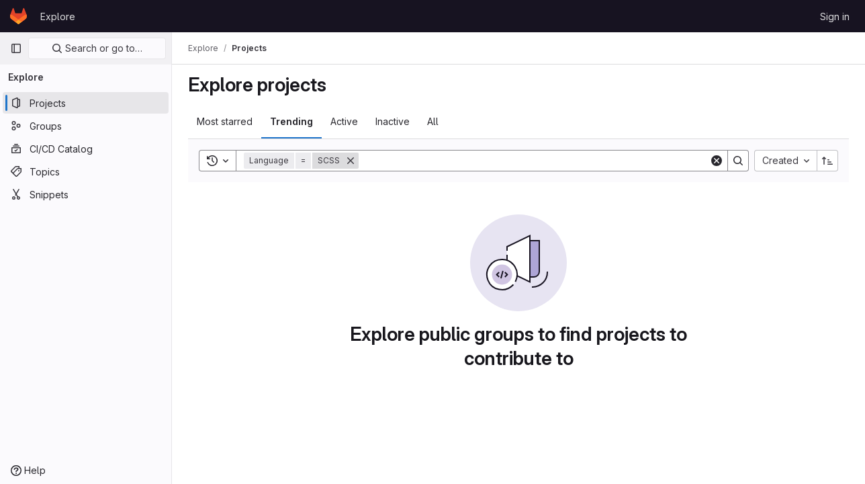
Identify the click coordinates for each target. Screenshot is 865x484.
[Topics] (86, 171)
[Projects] (86, 103)
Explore (57, 16)
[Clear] (717, 161)
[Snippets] (86, 194)
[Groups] (86, 125)
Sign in (835, 16)
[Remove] (351, 161)
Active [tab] (344, 121)
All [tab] (433, 121)
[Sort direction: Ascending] (827, 160)
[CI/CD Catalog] (86, 148)
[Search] (534, 161)
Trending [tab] (291, 121)
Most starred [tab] (225, 121)
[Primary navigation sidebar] (16, 48)
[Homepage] (18, 16)
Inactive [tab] (392, 121)
